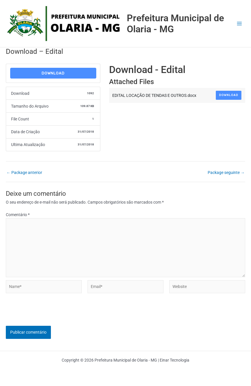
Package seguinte (226, 173)
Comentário (18, 214)
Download (53, 73)
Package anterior (24, 173)
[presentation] (50, 314)
